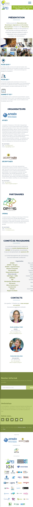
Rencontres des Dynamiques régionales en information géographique (16, 24)
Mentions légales (22, 427)
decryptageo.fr (8, 182)
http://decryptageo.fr (15, 361)
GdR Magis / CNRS (12, 276)
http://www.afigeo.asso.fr (15, 332)
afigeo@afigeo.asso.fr (10, 146)
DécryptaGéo (12, 270)
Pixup (4, 429)
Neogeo (15, 265)
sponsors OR (24, 252)
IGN (12, 279)
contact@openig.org (9, 230)
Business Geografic (12, 268)
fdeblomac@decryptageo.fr (11, 183)
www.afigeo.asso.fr (9, 145)
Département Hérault (12, 272)
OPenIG (12, 289)
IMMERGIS (12, 277)
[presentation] (12, 392)
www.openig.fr (8, 228)
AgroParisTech (15, 266)
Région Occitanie (12, 290)
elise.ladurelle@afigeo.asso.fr (15, 333)
